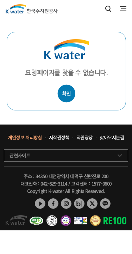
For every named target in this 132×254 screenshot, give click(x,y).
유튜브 (40, 203)
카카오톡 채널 (105, 203)
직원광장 (84, 138)
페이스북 (53, 203)
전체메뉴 (123, 9)
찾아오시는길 (112, 138)
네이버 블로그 (79, 203)
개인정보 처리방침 (25, 138)
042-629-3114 (53, 183)
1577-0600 (102, 183)
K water (31, 9)
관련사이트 (20, 155)
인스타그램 (66, 203)
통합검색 (108, 9)
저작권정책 (59, 138)
